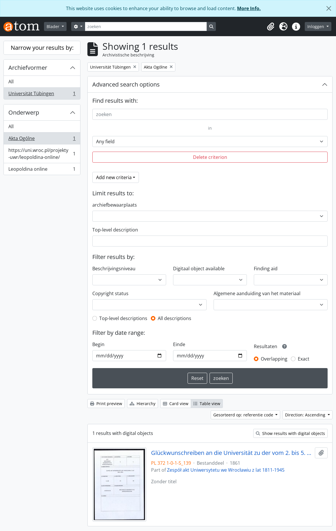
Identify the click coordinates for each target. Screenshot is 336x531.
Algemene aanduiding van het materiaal (257, 293)
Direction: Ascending (305, 415)
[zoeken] (146, 26)
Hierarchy (142, 403)
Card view (175, 403)
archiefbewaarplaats (114, 205)
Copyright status (110, 293)
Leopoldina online (42, 170)
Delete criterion (210, 157)
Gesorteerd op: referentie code (243, 415)
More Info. (249, 8)
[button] (270, 26)
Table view (206, 403)
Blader (53, 26)
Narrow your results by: (42, 48)
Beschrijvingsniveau (113, 268)
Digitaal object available (199, 268)
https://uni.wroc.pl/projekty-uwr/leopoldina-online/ (42, 153)
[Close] (329, 8)
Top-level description (115, 230)
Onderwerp (23, 112)
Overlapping (274, 359)
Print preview (106, 403)
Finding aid (266, 268)
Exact (303, 359)
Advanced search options (126, 84)
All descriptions (174, 318)
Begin (98, 344)
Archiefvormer (27, 67)
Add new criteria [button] (114, 177)
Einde (179, 344)
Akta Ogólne (42, 139)
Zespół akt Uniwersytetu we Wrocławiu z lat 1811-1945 (225, 470)
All (11, 81)
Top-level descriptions (123, 318)
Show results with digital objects (290, 433)
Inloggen (316, 26)
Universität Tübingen (42, 94)
